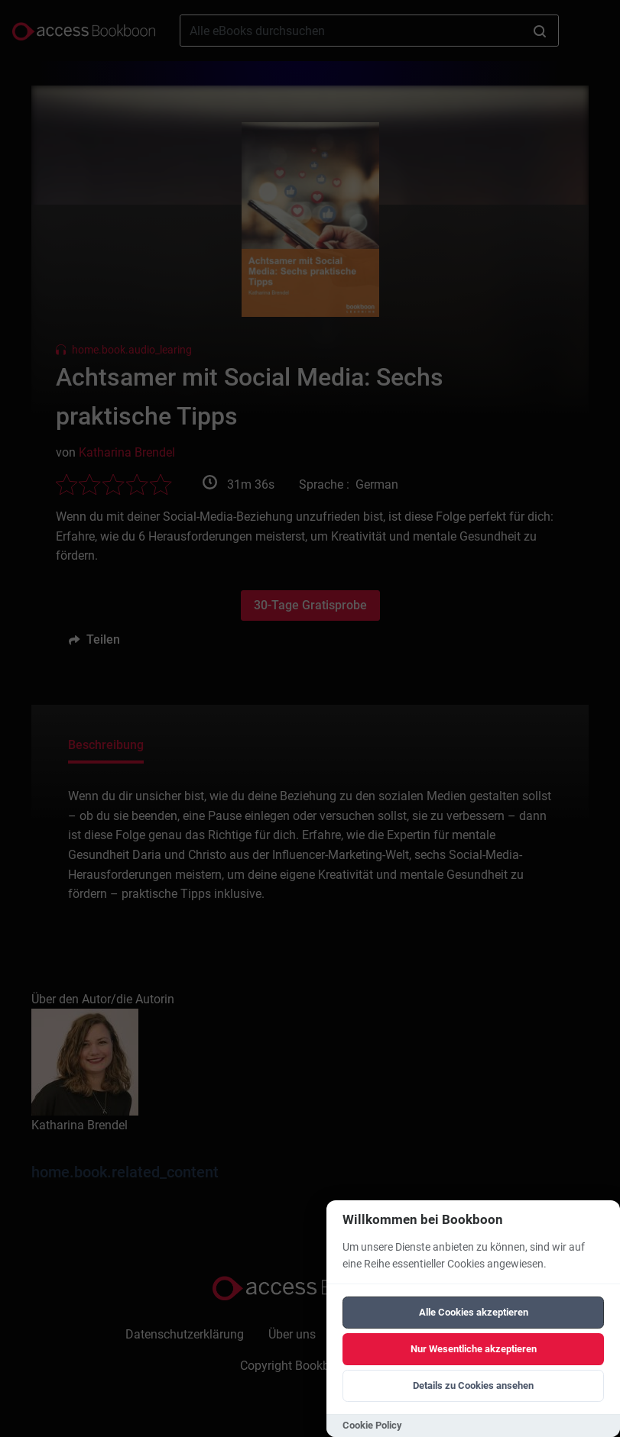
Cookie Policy (372, 1425)
